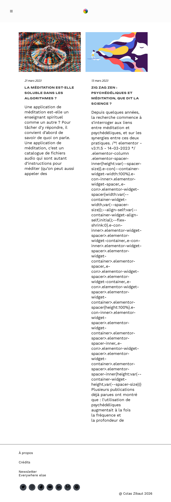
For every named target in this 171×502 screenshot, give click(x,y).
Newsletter (28, 472)
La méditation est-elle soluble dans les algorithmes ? (49, 93)
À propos (26, 453)
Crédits (24, 462)
